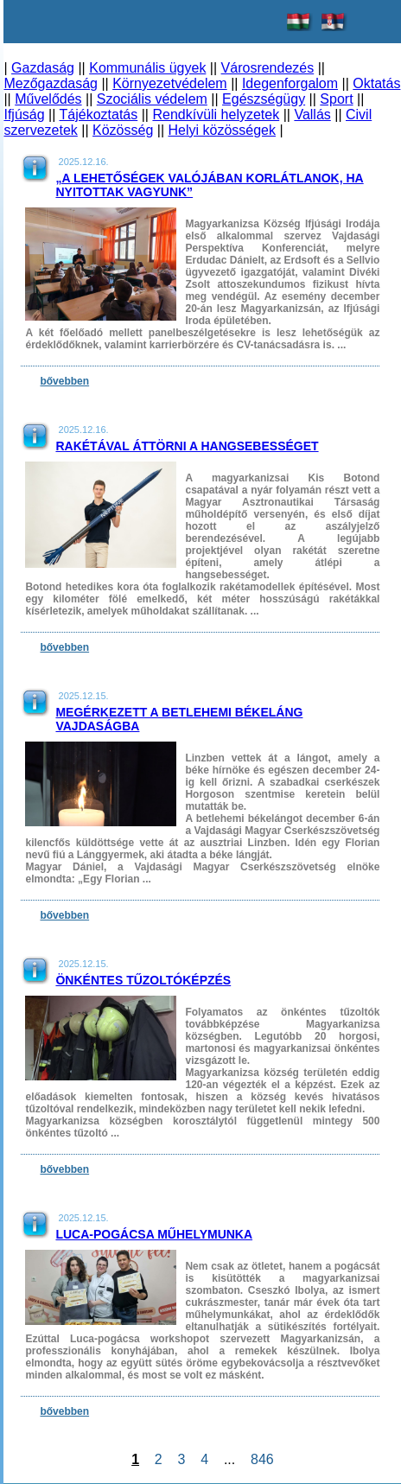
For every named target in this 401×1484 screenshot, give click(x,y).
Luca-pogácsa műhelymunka (153, 1234)
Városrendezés (268, 68)
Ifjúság (23, 114)
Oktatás (376, 83)
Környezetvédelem (169, 83)
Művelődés (48, 99)
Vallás (312, 114)
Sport (336, 99)
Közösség (122, 130)
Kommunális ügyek (147, 68)
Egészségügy (263, 99)
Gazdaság (42, 68)
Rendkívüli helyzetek (215, 114)
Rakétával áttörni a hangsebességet (186, 446)
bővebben (64, 381)
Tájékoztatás (99, 114)
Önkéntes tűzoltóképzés (143, 980)
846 (262, 1459)
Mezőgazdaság (50, 83)
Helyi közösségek (223, 130)
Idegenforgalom (290, 83)
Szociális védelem (152, 99)
